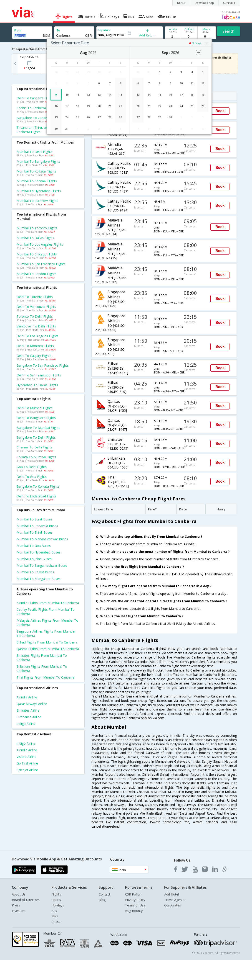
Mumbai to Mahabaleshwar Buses (42, 539)
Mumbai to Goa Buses (34, 545)
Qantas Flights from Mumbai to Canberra (48, 649)
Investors (18, 911)
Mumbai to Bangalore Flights (38, 161)
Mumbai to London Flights (36, 274)
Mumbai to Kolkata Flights (36, 171)
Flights (56, 894)
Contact (104, 894)
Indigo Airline (26, 723)
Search (228, 31)
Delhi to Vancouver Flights (36, 306)
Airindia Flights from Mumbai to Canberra (48, 603)
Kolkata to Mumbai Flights (36, 457)
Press (16, 905)
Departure (104, 30)
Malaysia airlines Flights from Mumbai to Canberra (47, 622)
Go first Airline (27, 763)
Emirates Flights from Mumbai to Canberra (42, 657)
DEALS (181, 3)
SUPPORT (229, 3)
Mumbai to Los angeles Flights (40, 244)
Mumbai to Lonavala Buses (37, 526)
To (58, 30)
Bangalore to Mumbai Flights (38, 427)
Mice (54, 916)
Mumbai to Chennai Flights (37, 181)
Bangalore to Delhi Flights (36, 437)
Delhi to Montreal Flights (35, 346)
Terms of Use (135, 905)
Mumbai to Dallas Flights (35, 238)
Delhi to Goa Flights (32, 476)
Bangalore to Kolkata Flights (38, 486)
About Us (18, 894)
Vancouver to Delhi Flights (36, 326)
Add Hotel (171, 894)
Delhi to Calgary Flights (34, 355)
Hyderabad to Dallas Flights (37, 385)
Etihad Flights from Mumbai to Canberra (47, 642)
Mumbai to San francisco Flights (41, 264)
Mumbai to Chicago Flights (37, 254)
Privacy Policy (135, 900)
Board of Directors (26, 900)
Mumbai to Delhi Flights (35, 151)
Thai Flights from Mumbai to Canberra (46, 677)
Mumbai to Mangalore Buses (38, 579)
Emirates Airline (28, 710)
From (17, 30)
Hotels (56, 900)
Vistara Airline (26, 756)
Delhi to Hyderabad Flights (36, 496)
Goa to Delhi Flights (32, 467)
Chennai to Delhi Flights (34, 447)
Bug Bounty (134, 911)
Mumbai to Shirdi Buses (35, 532)
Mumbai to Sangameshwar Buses (42, 565)
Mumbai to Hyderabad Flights (39, 191)
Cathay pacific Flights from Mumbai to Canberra (46, 611)
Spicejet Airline (27, 770)
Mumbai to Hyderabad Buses (38, 552)
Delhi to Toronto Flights (35, 297)
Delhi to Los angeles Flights (37, 336)
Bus (54, 911)
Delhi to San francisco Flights (39, 375)
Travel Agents (174, 900)
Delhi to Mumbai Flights (35, 408)
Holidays (57, 905)
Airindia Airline (27, 697)
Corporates (172, 905)
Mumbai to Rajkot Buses (35, 572)
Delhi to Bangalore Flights (36, 418)
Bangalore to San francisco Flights (43, 365)
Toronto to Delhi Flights (35, 316)
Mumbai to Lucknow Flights (37, 200)
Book (219, 111)
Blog (102, 900)
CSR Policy (133, 894)
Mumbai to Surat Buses (34, 519)
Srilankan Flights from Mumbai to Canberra (42, 668)
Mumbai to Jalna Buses (34, 559)
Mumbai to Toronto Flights (37, 228)
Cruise (55, 921)
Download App (204, 3)
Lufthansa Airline (29, 717)
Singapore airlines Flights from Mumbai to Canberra (46, 633)
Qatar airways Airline (32, 704)
